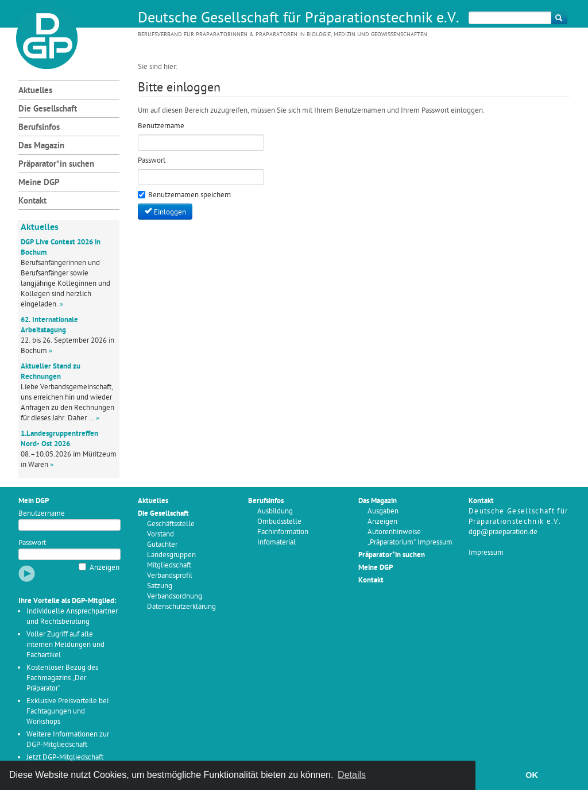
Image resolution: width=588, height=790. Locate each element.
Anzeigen (104, 568)
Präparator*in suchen (56, 164)
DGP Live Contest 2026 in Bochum (60, 247)
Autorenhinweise (394, 532)
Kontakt (32, 201)
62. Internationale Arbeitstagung (49, 325)
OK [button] (531, 775)
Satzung (159, 586)
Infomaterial (276, 542)
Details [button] (352, 775)
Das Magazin (41, 146)
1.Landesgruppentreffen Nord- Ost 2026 (59, 439)
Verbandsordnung (174, 596)
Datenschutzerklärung (181, 607)
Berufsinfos (39, 127)
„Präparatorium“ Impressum (410, 542)
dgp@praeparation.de (503, 532)
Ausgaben (383, 511)
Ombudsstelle (279, 522)
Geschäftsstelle (171, 524)
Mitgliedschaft (169, 565)
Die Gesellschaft (47, 109)
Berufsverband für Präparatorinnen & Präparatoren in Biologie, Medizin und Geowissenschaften (282, 35)
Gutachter (162, 545)
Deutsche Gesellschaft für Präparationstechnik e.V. (298, 19)
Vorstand (160, 534)
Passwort (32, 543)
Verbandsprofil (169, 576)
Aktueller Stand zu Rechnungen (50, 372)
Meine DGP (39, 183)
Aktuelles (35, 91)
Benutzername (41, 514)
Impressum (486, 553)
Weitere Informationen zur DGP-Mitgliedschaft (67, 740)
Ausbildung (275, 511)
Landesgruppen (171, 555)
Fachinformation (282, 532)
